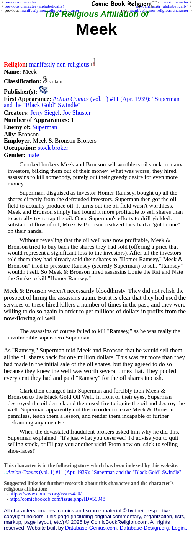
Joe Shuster (76, 112)
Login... (180, 528)
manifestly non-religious (59, 64)
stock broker (53, 148)
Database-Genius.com (91, 528)
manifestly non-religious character (158, 10)
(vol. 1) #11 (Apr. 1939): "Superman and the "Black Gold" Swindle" (92, 102)
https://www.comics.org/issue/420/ (46, 494)
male (33, 155)
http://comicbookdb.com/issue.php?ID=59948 (57, 499)
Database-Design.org (144, 528)
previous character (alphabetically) (34, 6)
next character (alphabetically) (162, 6)
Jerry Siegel (44, 112)
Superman (45, 127)
